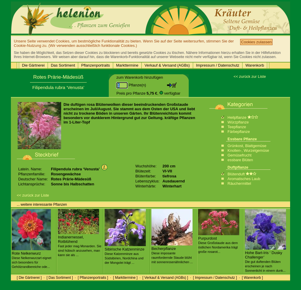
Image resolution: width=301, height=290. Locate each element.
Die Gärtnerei (33, 65)
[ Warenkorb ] (252, 278)
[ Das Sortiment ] (59, 278)
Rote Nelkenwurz (31, 257)
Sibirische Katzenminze (125, 253)
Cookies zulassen (256, 42)
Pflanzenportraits (95, 65)
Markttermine (127, 65)
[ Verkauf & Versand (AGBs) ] (165, 278)
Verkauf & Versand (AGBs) (167, 65)
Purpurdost (218, 242)
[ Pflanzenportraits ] (93, 278)
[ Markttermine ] (125, 278)
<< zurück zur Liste (250, 76)
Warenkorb (254, 65)
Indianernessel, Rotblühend (79, 243)
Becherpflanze (172, 253)
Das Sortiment (63, 65)
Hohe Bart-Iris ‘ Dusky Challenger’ (265, 259)
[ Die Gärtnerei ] (29, 278)
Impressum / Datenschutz (217, 65)
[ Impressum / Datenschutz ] (215, 278)
